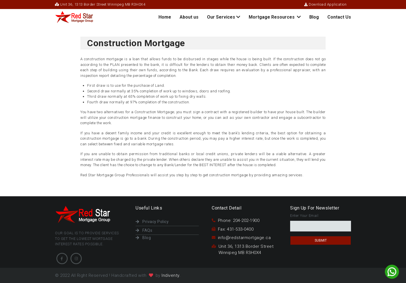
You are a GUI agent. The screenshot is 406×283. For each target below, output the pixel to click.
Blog (314, 17)
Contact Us (339, 17)
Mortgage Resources (275, 17)
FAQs (144, 230)
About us (189, 17)
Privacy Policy (152, 221)
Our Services (223, 17)
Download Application (325, 4)
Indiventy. (171, 275)
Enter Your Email (304, 215)
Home (164, 18)
